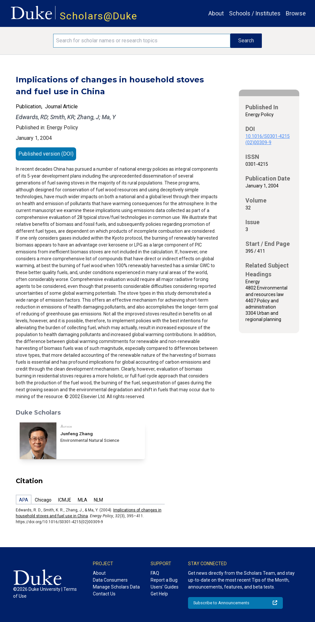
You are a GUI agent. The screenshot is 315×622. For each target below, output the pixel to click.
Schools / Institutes (255, 13)
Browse (296, 13)
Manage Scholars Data (116, 587)
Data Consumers (110, 580)
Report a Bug (164, 580)
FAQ (155, 573)
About (216, 13)
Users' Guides (164, 587)
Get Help (159, 593)
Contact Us (104, 593)
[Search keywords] (141, 41)
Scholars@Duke (98, 16)
